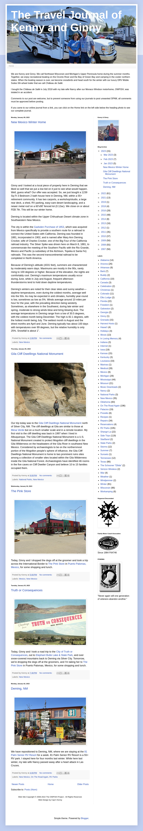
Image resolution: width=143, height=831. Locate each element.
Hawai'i (103, 327)
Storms (103, 447)
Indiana (104, 342)
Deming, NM (19, 688)
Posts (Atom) (30, 789)
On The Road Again (39, 777)
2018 (104, 206)
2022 (104, 193)
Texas (103, 462)
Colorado (104, 293)
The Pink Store (21, 491)
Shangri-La (105, 432)
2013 (104, 223)
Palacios (104, 409)
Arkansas (105, 267)
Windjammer (106, 480)
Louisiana (105, 361)
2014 (104, 219)
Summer (104, 450)
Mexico (22, 579)
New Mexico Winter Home (28, 122)
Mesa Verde (17, 430)
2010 (104, 236)
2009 (104, 240)
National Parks (25, 479)
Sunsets (104, 454)
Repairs (104, 420)
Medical (104, 368)
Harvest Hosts (107, 323)
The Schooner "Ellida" (111, 465)
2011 (104, 232)
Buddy (103, 275)
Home (11, 66)
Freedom (104, 305)
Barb (102, 271)
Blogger (84, 818)
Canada (104, 282)
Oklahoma (105, 402)
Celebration (106, 286)
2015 (104, 215)
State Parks (106, 443)
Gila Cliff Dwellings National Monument (37, 353)
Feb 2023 (109, 159)
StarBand (105, 439)
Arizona (104, 264)
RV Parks (53, 777)
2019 (104, 202)
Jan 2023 (108, 163)
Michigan (104, 376)
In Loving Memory (109, 338)
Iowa (102, 349)
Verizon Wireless (108, 469)
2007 (104, 249)
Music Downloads (109, 387)
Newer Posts (18, 784)
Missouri (104, 383)
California (105, 279)
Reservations (106, 424)
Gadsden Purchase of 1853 (49, 227)
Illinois (103, 335)
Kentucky (104, 357)
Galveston (105, 308)
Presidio (104, 413)
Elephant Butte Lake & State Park (54, 655)
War (102, 473)
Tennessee (105, 458)
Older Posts (83, 784)
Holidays (104, 331)
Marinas (104, 364)
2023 (104, 151)
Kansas (104, 353)
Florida (103, 301)
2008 (104, 245)
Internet (104, 346)
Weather (104, 477)
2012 (104, 228)
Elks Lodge (105, 297)
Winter (103, 484)
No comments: (46, 338)
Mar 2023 (109, 155)
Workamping (106, 491)
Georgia (104, 312)
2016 (104, 210)
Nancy (103, 391)
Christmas (105, 290)
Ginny (103, 316)
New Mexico (24, 342)
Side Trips (105, 435)
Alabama (104, 260)
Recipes (104, 417)
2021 (104, 197)
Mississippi (105, 379)
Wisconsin (105, 488)
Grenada (104, 320)
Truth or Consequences (26, 590)
